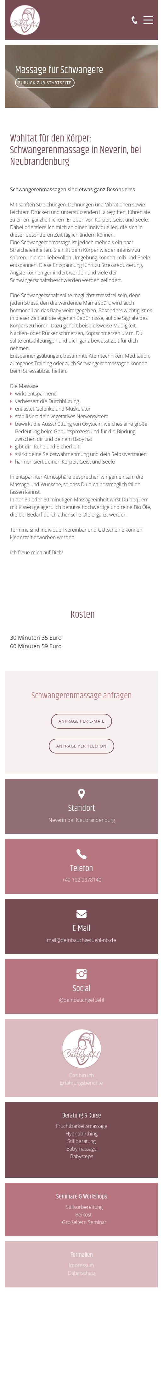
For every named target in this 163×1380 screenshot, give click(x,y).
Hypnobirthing (81, 1133)
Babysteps (81, 1156)
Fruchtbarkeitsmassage (81, 1126)
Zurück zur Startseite (44, 82)
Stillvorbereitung (84, 1207)
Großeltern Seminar (84, 1222)
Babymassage (81, 1148)
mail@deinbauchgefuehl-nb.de (81, 940)
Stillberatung (81, 1141)
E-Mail (81, 928)
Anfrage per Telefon (81, 746)
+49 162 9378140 (81, 879)
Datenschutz (81, 1272)
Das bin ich (81, 1075)
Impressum (81, 1265)
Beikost (84, 1214)
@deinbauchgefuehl (81, 999)
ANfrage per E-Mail (81, 721)
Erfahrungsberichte (81, 1082)
